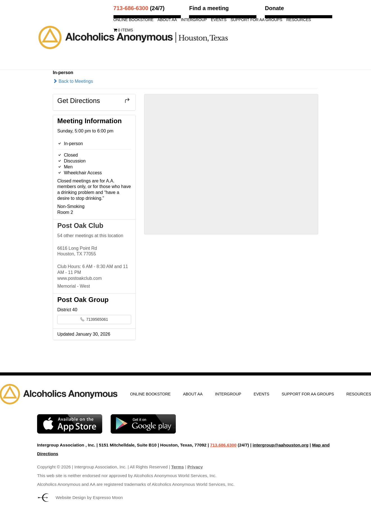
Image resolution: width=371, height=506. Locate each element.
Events (218, 20)
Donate (274, 8)
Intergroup (194, 20)
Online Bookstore (133, 20)
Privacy (195, 466)
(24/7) (139, 8)
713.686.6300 (223, 445)
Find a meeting (209, 8)
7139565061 (94, 319)
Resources (298, 20)
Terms (177, 466)
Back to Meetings (73, 81)
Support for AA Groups (256, 20)
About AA (167, 20)
